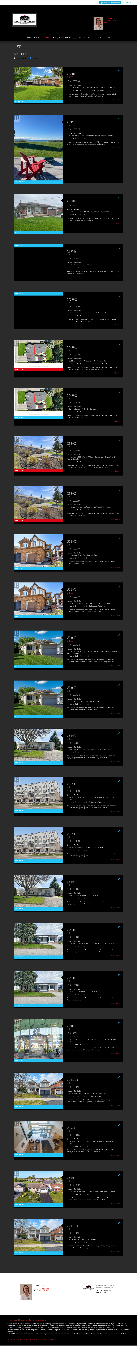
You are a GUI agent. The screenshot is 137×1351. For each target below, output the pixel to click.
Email (105, 22)
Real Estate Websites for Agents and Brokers (42, 1339)
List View (34, 58)
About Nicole (93, 37)
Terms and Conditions (37, 1320)
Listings (48, 37)
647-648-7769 (111, 19)
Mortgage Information (77, 37)
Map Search (38, 37)
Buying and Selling (60, 37)
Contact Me (105, 37)
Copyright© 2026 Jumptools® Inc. (17, 1339)
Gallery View (20, 58)
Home (29, 37)
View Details (115, 100)
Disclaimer (23, 1320)
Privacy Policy (12, 1320)
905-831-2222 (112, 21)
